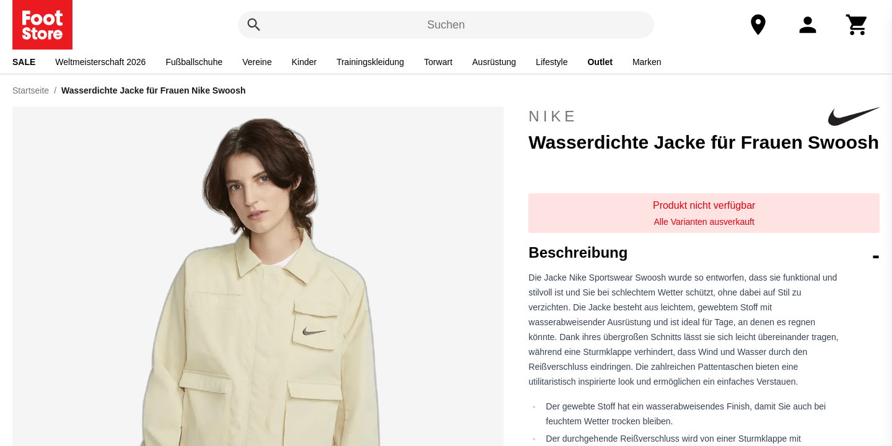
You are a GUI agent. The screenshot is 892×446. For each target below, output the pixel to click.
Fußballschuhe (193, 62)
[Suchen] (254, 24)
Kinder (304, 62)
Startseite (30, 90)
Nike (704, 116)
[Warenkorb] (857, 24)
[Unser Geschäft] (758, 24)
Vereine (256, 62)
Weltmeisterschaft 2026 (100, 62)
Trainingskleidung (370, 62)
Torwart (438, 62)
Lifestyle (551, 62)
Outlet (599, 62)
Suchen (446, 25)
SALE (23, 62)
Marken (647, 62)
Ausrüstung (494, 62)
